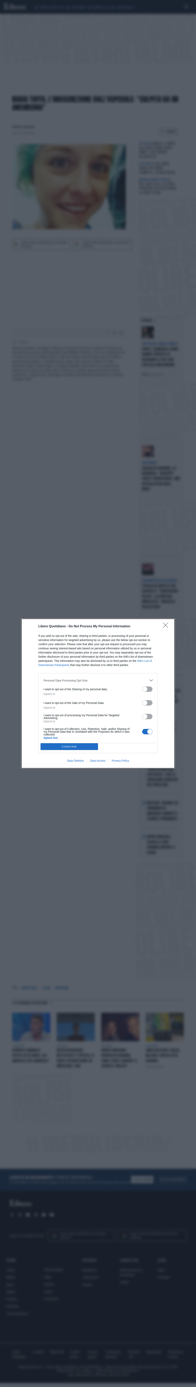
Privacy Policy (120, 760)
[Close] (167, 626)
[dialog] (98, 693)
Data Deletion (75, 760)
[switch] (147, 689)
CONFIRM (69, 746)
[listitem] (98, 680)
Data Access (98, 760)
